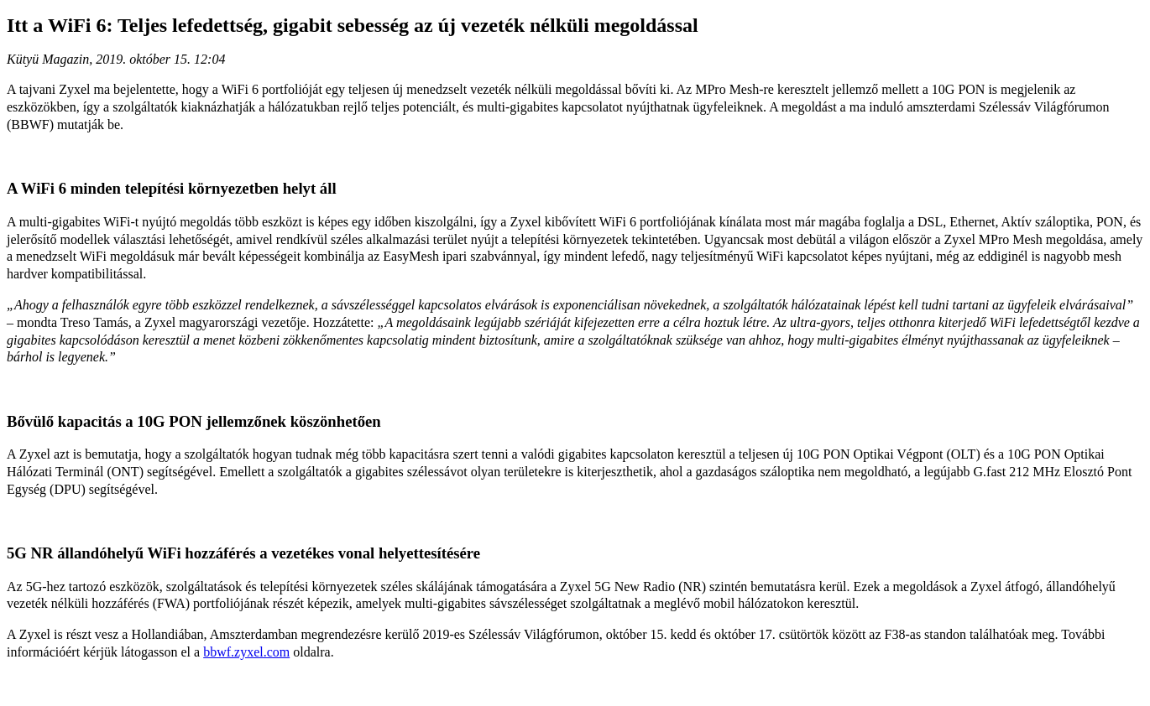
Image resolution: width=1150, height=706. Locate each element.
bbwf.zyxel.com (246, 652)
